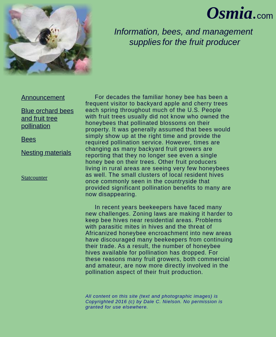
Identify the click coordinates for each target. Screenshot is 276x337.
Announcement (43, 97)
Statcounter (34, 178)
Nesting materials (46, 152)
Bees (28, 139)
